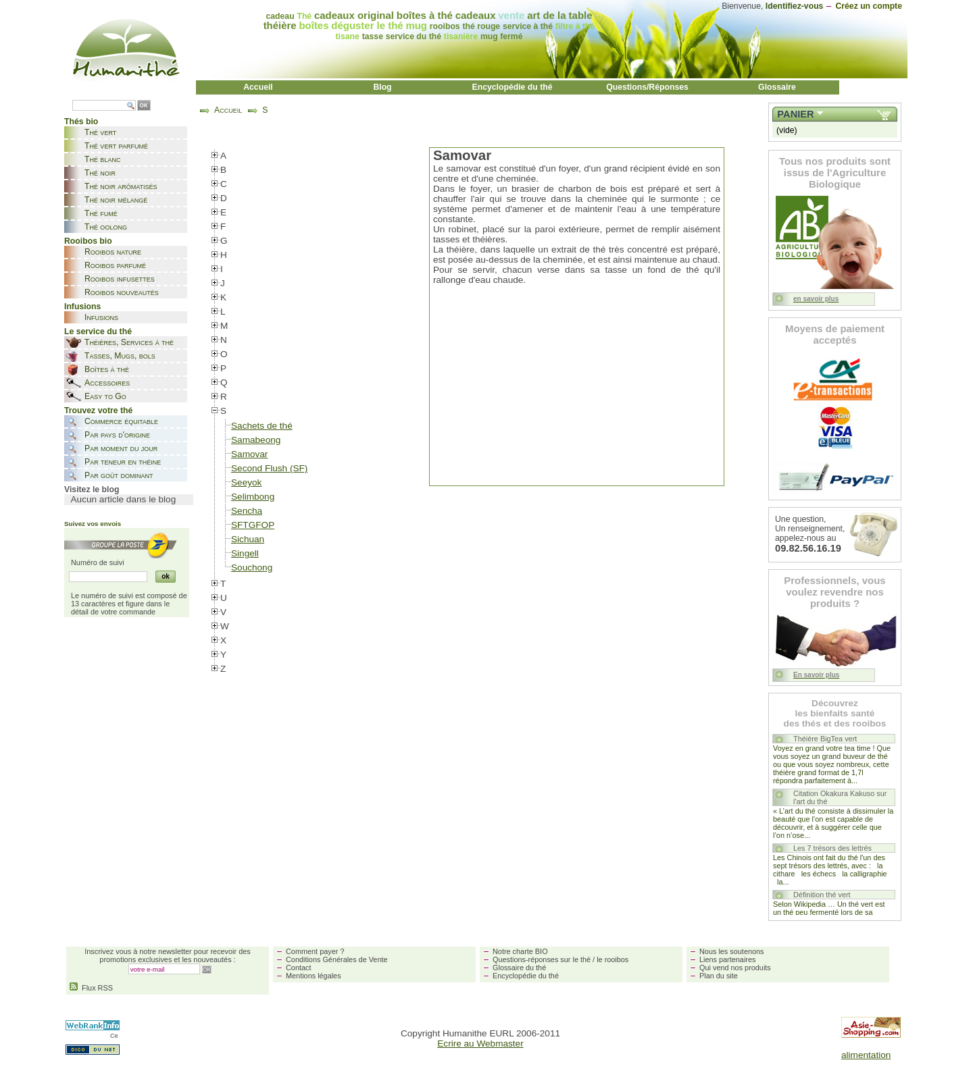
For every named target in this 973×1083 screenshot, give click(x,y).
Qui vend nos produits (735, 967)
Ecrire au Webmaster (480, 1043)
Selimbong (252, 497)
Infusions (101, 317)
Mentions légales (313, 976)
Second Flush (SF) (269, 468)
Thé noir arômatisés (120, 186)
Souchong (251, 567)
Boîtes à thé (106, 369)
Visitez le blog (91, 489)
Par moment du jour (120, 448)
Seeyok (246, 482)
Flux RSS (91, 988)
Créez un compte (868, 6)
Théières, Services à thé (129, 342)
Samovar (249, 454)
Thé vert (100, 132)
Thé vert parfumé (116, 146)
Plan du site (718, 976)
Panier (795, 114)
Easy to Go (105, 396)
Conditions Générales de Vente (337, 959)
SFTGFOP (252, 525)
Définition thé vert (822, 895)
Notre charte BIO (520, 951)
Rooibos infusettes (119, 279)
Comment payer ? (315, 951)
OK (144, 106)
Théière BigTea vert (825, 739)
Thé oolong (105, 227)
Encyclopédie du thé (512, 87)
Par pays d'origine (117, 435)
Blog (382, 87)
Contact (298, 967)
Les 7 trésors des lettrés (832, 848)
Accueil (258, 87)
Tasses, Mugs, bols (119, 356)
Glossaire (777, 87)
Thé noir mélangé (115, 200)
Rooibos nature (112, 252)
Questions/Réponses (647, 87)
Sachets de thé (262, 426)
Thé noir (100, 173)
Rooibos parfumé (115, 265)
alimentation (866, 1055)
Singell (245, 553)
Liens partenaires (727, 959)
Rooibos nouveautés (121, 292)
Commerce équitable (121, 421)
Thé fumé (101, 213)
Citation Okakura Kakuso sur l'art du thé (840, 797)
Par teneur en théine (122, 462)
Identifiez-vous (795, 6)
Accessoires (107, 383)
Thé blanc (102, 159)
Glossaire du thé (519, 967)
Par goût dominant (118, 475)
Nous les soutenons (731, 951)
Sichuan (247, 539)
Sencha (246, 511)
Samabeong (255, 440)
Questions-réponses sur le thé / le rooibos (560, 959)
